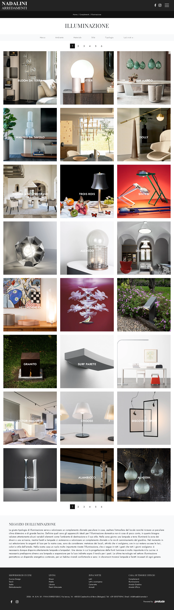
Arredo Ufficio (134, 587)
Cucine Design (15, 579)
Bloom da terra (30, 80)
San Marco (144, 80)
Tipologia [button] (109, 37)
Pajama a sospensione (30, 194)
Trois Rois (87, 194)
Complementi (84, 14)
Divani (51, 579)
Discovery (144, 250)
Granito (30, 364)
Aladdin (143, 477)
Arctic (30, 250)
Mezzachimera (30, 307)
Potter (87, 80)
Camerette (93, 584)
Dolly (143, 137)
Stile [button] (93, 37)
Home (75, 14)
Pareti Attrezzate (55, 587)
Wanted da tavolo (30, 137)
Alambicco (87, 477)
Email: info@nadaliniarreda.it (136, 596)
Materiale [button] (77, 37)
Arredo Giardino (135, 584)
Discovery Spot (144, 421)
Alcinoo (87, 250)
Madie (51, 581)
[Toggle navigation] (167, 5)
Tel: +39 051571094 (115, 596)
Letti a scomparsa (95, 581)
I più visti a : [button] (129, 37)
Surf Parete (87, 364)
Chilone (143, 307)
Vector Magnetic (30, 421)
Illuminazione (96, 14)
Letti (90, 579)
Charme (87, 137)
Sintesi (143, 194)
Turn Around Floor (143, 364)
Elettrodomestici (15, 587)
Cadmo (30, 477)
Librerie (52, 584)
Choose (87, 421)
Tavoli (11, 581)
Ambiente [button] (59, 37)
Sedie (11, 584)
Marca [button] (42, 37)
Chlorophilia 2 (87, 307)
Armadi (91, 587)
